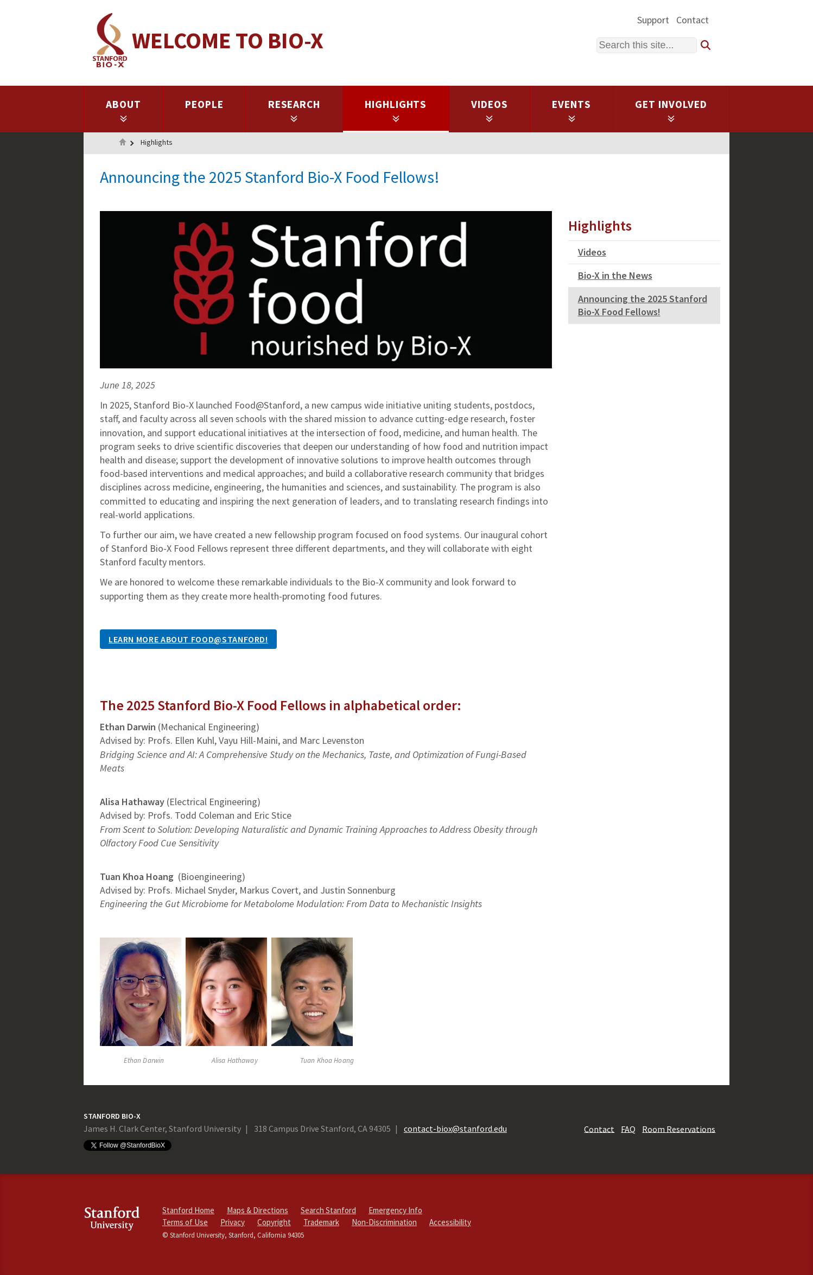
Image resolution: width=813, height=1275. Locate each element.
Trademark (321, 1222)
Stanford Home (188, 1210)
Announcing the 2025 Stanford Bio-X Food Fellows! (642, 305)
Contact (692, 20)
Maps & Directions (257, 1210)
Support (653, 20)
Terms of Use (185, 1222)
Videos (489, 110)
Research (294, 110)
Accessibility (450, 1222)
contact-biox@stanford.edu (455, 1128)
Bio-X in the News (615, 275)
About (123, 110)
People (204, 104)
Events (571, 110)
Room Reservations (678, 1128)
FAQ (628, 1128)
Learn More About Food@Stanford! (188, 639)
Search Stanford (328, 1210)
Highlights (396, 110)
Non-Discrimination (384, 1222)
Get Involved (671, 110)
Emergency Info (395, 1210)
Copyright (274, 1222)
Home (122, 143)
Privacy (232, 1222)
